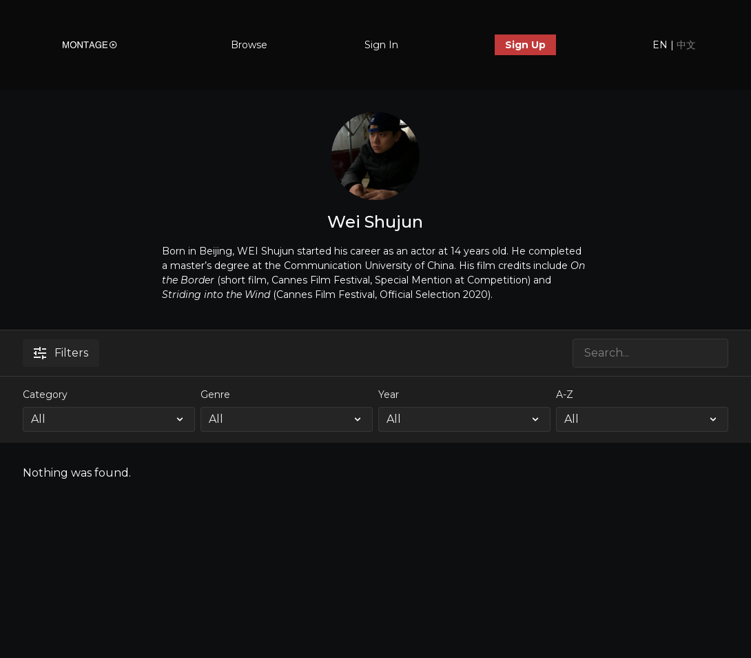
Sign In (381, 45)
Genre (215, 394)
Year (388, 394)
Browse (249, 45)
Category (45, 394)
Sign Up (525, 45)
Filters (61, 352)
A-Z (564, 394)
